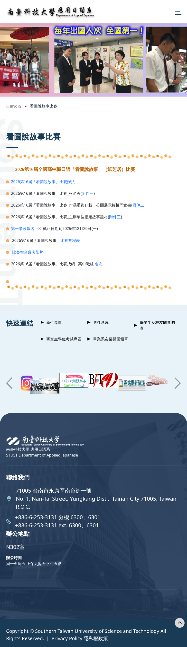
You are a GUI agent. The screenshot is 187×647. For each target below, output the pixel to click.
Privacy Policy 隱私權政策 (80, 638)
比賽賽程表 (70, 240)
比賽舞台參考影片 (27, 252)
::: (7, 130)
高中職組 (86, 264)
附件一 (88, 193)
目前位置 (14, 106)
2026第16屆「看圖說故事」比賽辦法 (43, 181)
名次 (99, 264)
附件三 (115, 216)
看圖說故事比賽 (43, 106)
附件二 (138, 205)
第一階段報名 (22, 228)
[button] (9, 383)
